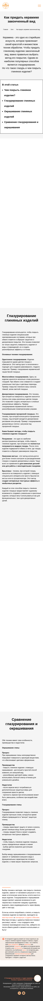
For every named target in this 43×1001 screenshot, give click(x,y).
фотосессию (18, 948)
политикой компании (26, 988)
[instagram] (23, 994)
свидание (18, 946)
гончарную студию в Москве (27, 917)
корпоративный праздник (23, 954)
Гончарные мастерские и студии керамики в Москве (22, 978)
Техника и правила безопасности (21, 980)
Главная (5, 29)
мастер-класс (7, 917)
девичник (27, 944)
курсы (24, 950)
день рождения (13, 944)
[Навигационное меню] (39, 6)
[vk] (19, 994)
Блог (12, 29)
